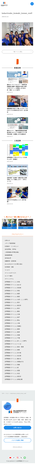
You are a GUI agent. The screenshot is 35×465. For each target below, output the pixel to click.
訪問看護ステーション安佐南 (13, 287)
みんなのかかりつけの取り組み (13, 264)
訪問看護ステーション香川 (12, 302)
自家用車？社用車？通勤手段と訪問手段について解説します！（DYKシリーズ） (17, 179)
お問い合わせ (17, 427)
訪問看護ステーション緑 (12, 367)
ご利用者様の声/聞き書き (12, 252)
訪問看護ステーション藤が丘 (13, 358)
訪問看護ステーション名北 (12, 373)
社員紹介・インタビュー (12, 246)
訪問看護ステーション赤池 (12, 281)
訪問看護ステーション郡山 (12, 320)
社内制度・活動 (9, 267)
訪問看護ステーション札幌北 (13, 326)
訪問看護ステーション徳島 (12, 349)
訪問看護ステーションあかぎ (13, 284)
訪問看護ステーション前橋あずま (14, 361)
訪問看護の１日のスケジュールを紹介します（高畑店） (17, 158)
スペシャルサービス (10, 273)
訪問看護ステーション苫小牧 (13, 352)
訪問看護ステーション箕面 (12, 370)
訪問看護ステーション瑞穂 (12, 364)
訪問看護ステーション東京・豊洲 (14, 346)
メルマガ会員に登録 (17, 440)
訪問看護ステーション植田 (12, 293)
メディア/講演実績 (10, 243)
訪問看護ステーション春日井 (13, 305)
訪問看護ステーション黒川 (12, 308)
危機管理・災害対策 (10, 261)
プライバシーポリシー (17, 446)
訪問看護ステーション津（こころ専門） (16, 341)
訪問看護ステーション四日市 (13, 376)
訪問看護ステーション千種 (12, 338)
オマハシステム (9, 278)
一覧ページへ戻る (17, 51)
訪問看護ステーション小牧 (12, 323)
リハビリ (7, 270)
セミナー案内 (8, 276)
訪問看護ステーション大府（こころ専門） (17, 299)
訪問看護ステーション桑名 (12, 311)
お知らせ (7, 240)
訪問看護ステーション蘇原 (12, 332)
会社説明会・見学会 (10, 249)
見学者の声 (8, 258)
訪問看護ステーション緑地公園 (13, 379)
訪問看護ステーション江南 (12, 314)
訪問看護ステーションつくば (13, 343)
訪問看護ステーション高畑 (12, 335)
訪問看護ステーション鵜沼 (12, 296)
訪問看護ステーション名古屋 (13, 355)
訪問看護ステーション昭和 (12, 329)
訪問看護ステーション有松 (12, 290)
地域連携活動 (8, 255)
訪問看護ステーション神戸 (12, 317)
